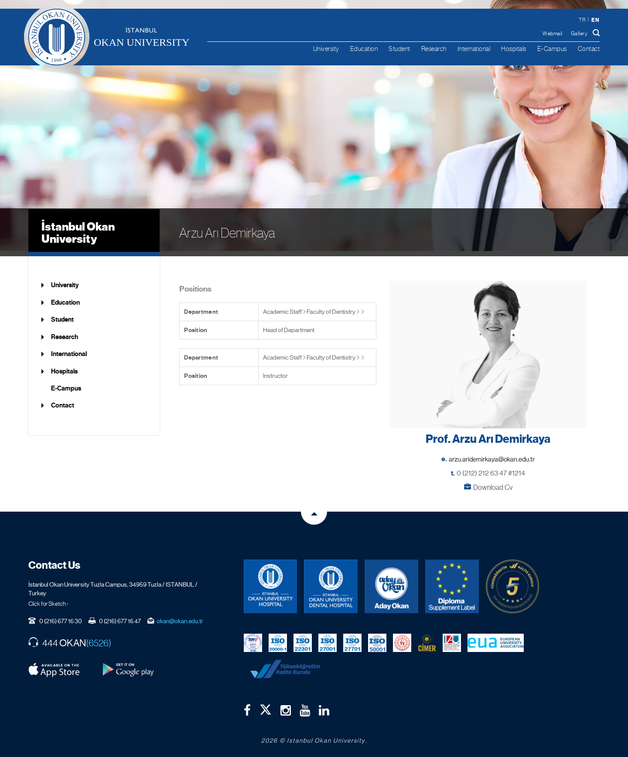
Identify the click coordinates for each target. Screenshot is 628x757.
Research (434, 48)
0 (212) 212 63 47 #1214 (491, 467)
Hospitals (513, 48)
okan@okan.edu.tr (180, 615)
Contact (589, 48)
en (595, 20)
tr (582, 20)
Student (399, 48)
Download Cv (492, 482)
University (326, 48)
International (474, 48)
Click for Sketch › (48, 597)
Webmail (553, 34)
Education (364, 48)
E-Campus (552, 48)
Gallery (579, 34)
